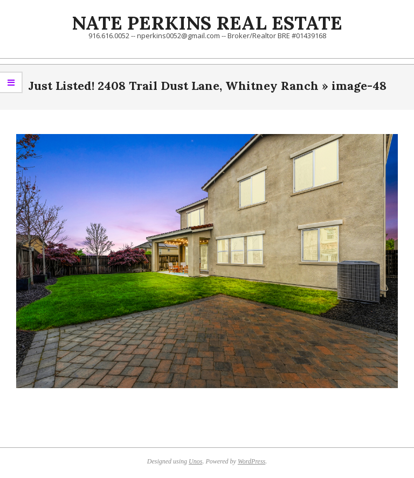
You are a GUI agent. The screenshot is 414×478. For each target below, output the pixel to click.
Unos (195, 461)
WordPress (251, 461)
